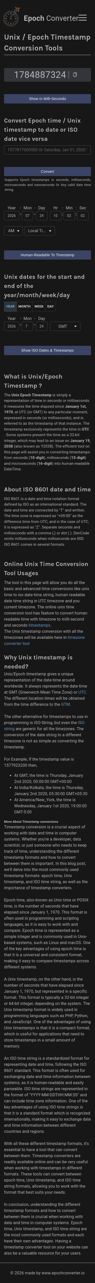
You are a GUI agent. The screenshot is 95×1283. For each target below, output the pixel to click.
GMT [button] (63, 326)
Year (10, 306)
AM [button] (11, 230)
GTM (65, 704)
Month (24, 306)
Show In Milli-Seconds (47, 99)
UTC (82, 692)
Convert (47, 171)
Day (50, 306)
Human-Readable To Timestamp (47, 255)
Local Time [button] (38, 230)
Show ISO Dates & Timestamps (47, 350)
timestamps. (40, 625)
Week (39, 306)
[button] (83, 17)
